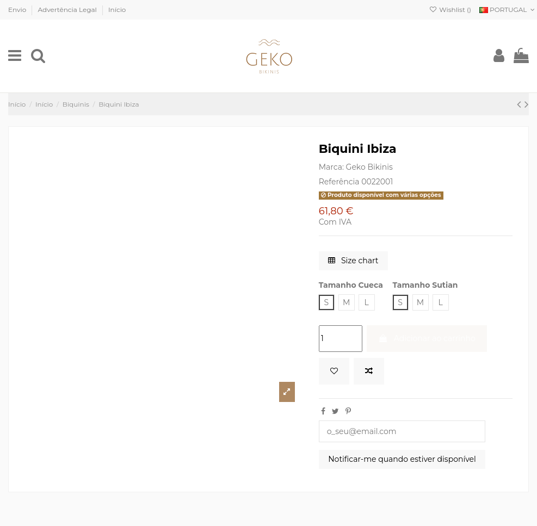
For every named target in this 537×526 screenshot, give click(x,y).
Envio (18, 9)
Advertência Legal (68, 9)
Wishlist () (450, 9)
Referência (339, 182)
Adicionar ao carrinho (427, 338)
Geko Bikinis (369, 167)
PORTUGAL (508, 9)
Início (117, 9)
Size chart (353, 260)
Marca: (331, 167)
